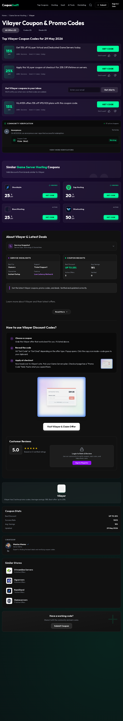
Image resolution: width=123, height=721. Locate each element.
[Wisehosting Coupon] (69, 209)
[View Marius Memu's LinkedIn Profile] (8, 551)
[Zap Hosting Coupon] (69, 187)
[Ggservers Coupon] (61, 581)
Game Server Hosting (17, 15)
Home (4, 15)
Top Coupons (42, 5)
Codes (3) (27, 30)
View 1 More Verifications (62, 150)
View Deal (22, 141)
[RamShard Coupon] (61, 591)
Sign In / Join (115, 5)
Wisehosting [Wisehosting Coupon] (78, 209)
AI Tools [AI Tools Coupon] (71, 5)
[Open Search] (90, 5)
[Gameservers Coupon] (61, 601)
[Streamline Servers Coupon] (61, 571)
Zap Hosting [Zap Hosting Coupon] (78, 187)
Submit (101, 5)
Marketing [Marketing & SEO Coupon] (82, 5)
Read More (61, 312)
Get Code (50, 195)
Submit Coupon (61, 626)
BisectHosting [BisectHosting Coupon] (18, 209)
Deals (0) (43, 30)
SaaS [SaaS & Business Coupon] (63, 5)
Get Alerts (109, 90)
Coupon (10, 5)
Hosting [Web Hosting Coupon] (54, 5)
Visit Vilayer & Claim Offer (61, 426)
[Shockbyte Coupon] (8, 187)
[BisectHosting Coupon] (8, 209)
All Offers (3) (10, 30)
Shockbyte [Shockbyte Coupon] (16, 187)
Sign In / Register (81, 463)
